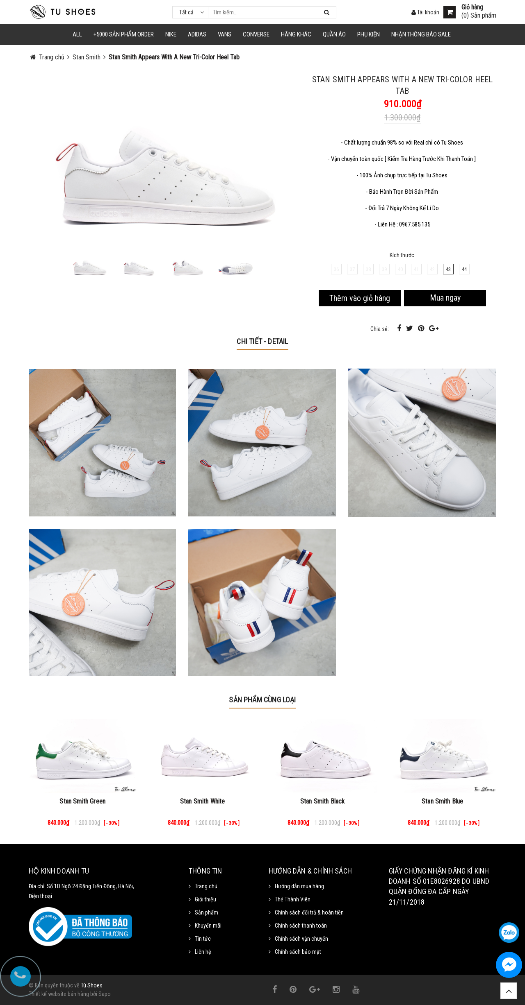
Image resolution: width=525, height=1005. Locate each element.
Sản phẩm (206, 912)
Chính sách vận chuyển (301, 938)
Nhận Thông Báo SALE (421, 34)
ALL (77, 34)
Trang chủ (206, 886)
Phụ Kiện (368, 34)
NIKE (170, 34)
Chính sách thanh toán (301, 925)
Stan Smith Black (322, 801)
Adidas (197, 34)
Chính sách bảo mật (298, 951)
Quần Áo (334, 34)
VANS (224, 34)
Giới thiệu (205, 899)
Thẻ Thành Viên (292, 899)
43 (448, 269)
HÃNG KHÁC (296, 34)
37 (352, 269)
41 (416, 269)
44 (464, 269)
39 (384, 269)
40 (400, 269)
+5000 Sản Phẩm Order (124, 34)
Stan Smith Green (82, 801)
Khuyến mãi (208, 925)
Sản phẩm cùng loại (262, 699)
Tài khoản (425, 12)
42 (432, 269)
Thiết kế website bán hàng (59, 994)
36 (336, 269)
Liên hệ (203, 951)
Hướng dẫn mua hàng (299, 886)
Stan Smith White (202, 801)
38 (368, 269)
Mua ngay (445, 298)
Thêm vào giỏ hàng (359, 298)
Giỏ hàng (472, 7)
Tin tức (203, 938)
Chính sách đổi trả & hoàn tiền (309, 912)
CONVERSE (256, 34)
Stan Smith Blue (442, 801)
